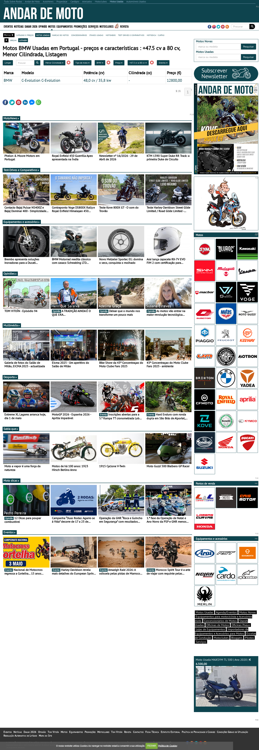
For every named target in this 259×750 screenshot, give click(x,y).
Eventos (8, 26)
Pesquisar (248, 46)
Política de (167, 745)
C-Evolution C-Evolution (41, 80)
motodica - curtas (155, 35)
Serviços (93, 26)
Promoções (80, 26)
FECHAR (151, 745)
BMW (100, 62)
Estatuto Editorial (170, 732)
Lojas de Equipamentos (210, 629)
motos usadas (42, 35)
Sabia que (10, 429)
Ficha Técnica (152, 732)
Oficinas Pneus (241, 625)
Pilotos (249, 638)
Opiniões (10, 273)
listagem (23, 40)
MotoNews (11, 118)
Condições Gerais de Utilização (232, 732)
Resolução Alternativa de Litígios (20, 735)
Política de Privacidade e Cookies (198, 732)
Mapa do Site (45, 735)
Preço (119, 62)
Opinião (42, 26)
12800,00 (174, 80)
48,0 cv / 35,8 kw (97, 80)
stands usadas (96, 35)
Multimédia (11, 325)
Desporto (10, 377)
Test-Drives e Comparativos (21, 170)
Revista (124, 26)
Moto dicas (11, 480)
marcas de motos (60, 35)
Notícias (19, 26)
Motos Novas (247, 612)
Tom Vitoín (53, 732)
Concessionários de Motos (220, 621)
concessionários (79, 35)
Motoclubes (106, 26)
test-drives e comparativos (131, 35)
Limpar (8, 62)
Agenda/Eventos (226, 612)
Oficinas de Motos (217, 625)
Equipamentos (64, 26)
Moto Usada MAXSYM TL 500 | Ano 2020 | (226, 682)
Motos (51, 26)
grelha (13, 40)
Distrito (163, 62)
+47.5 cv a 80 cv (138, 62)
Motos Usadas (204, 612)
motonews (111, 35)
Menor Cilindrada (54, 62)
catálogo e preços (24, 35)
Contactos (138, 732)
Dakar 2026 (31, 26)
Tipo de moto (82, 62)
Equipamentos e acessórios (21, 222)
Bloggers (236, 638)
